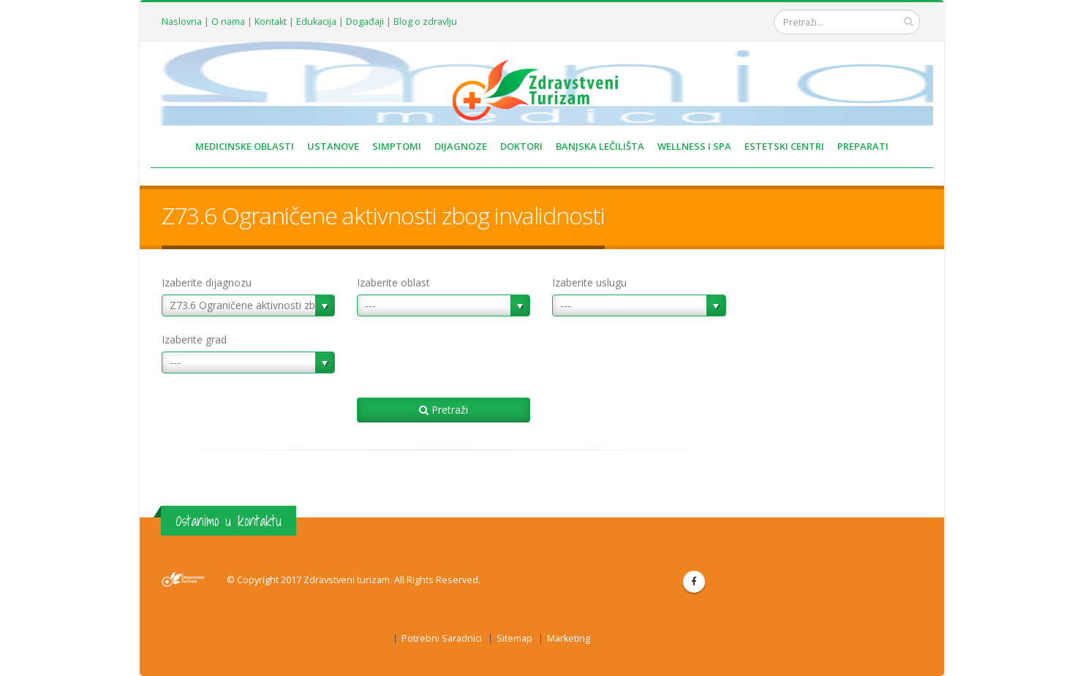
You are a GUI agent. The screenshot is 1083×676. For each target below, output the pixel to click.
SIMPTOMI (396, 146)
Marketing (568, 638)
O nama (228, 21)
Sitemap (514, 638)
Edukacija (316, 21)
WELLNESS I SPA (694, 146)
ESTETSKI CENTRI (784, 146)
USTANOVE (333, 146)
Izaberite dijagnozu (207, 282)
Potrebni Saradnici (441, 638)
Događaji (365, 21)
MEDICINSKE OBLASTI (244, 146)
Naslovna (182, 21)
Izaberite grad (194, 339)
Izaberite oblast (393, 282)
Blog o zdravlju (425, 21)
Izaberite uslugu (589, 282)
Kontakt (270, 21)
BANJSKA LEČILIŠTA (600, 146)
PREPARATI (862, 146)
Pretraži (443, 410)
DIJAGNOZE (460, 146)
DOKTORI (521, 146)
